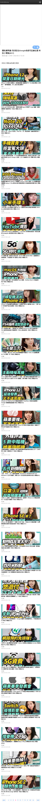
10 (30, 800)
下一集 (36, 47)
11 (33, 800)
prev (4, 800)
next (38, 800)
